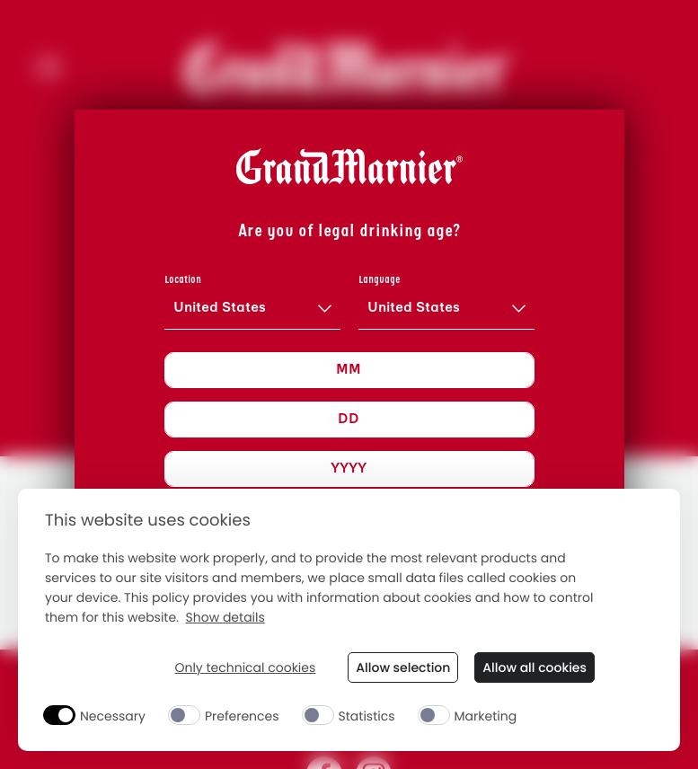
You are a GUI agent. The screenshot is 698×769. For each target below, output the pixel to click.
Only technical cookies (244, 668)
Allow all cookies (534, 667)
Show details (225, 617)
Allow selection (403, 667)
